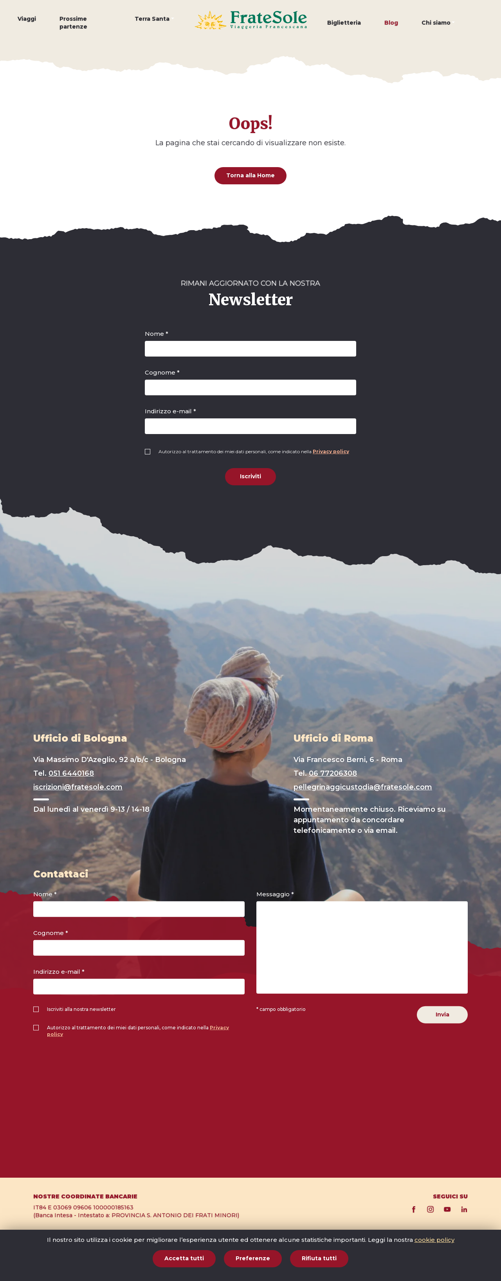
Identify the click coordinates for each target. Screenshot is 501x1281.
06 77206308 (333, 773)
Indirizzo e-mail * (170, 411)
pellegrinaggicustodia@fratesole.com (363, 787)
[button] (154, 25)
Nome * (156, 333)
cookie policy (434, 1268)
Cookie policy (410, 1247)
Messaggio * (275, 894)
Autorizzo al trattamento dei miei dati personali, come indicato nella (254, 451)
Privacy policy (331, 451)
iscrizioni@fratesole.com (78, 787)
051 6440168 (71, 773)
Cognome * (162, 372)
